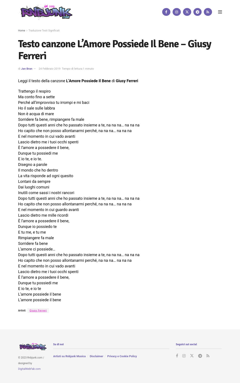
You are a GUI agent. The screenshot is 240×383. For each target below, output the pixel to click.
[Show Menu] (220, 11)
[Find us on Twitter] (187, 12)
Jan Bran (26, 68)
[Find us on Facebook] (166, 12)
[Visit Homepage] (45, 12)
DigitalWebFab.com (29, 368)
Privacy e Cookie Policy (122, 356)
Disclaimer (96, 356)
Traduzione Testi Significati (44, 30)
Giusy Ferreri (38, 310)
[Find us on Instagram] (177, 12)
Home (21, 30)
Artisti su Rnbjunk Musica (69, 356)
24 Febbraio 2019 (49, 68)
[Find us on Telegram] (197, 12)
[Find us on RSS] (208, 12)
